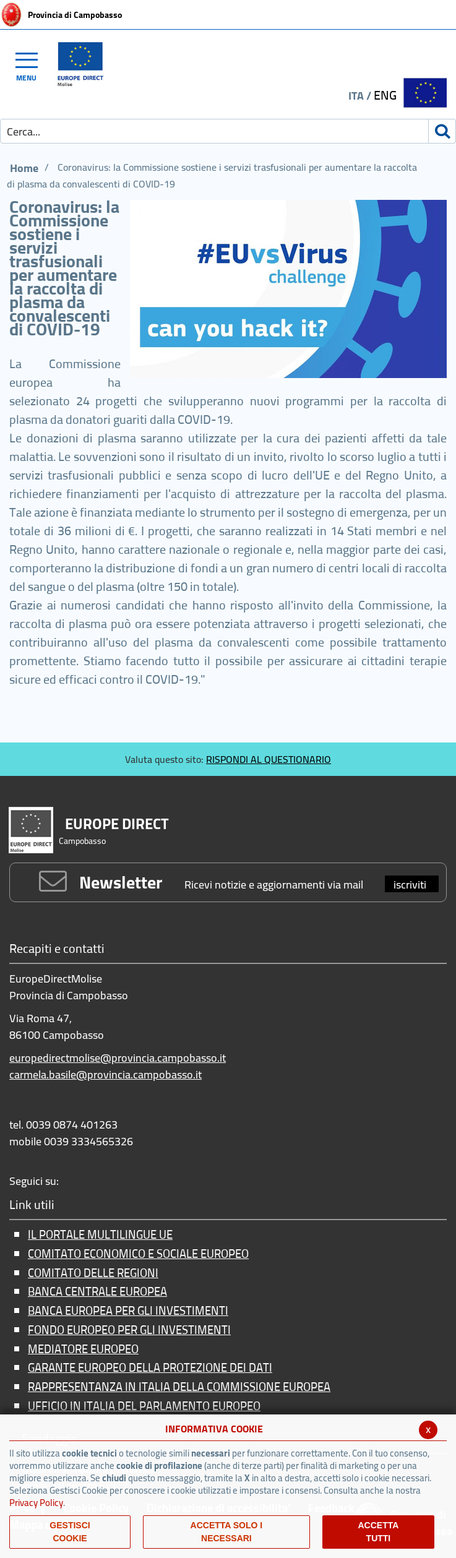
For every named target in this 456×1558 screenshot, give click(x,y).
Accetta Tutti (378, 1531)
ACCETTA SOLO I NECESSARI (227, 1531)
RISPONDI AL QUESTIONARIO (268, 759)
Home (24, 168)
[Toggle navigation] (32, 65)
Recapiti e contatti (57, 949)
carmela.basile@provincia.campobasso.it (105, 1074)
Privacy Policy (36, 1503)
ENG (385, 95)
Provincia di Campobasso (75, 15)
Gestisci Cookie (69, 1531)
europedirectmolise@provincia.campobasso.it (117, 1058)
